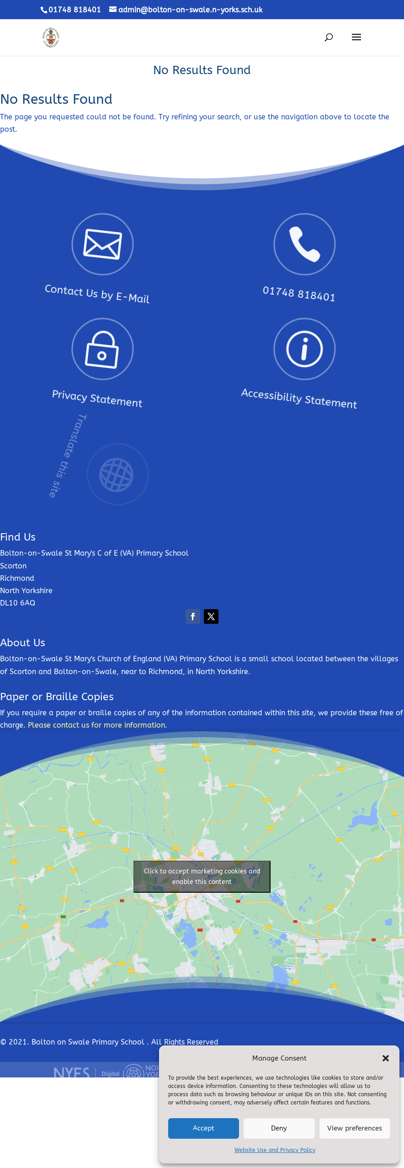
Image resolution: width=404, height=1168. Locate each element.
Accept (203, 1128)
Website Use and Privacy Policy (274, 1150)
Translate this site (87, 435)
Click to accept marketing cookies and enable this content (202, 877)
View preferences (354, 1128)
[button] (385, 1058)
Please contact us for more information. (97, 725)
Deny (279, 1128)
